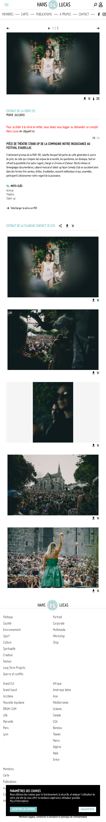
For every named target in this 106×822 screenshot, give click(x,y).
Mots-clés (16, 186)
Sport (6, 636)
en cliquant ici (27, 131)
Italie (55, 753)
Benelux (57, 728)
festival (9, 190)
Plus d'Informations (19, 801)
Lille (5, 715)
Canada (57, 715)
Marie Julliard (15, 115)
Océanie (57, 709)
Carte (24, 14)
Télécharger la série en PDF (23, 208)
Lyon (5, 734)
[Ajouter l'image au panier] (89, 98)
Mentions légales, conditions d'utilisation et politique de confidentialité (53, 817)
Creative (8, 655)
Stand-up (10, 198)
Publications (44, 14)
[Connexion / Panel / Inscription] (101, 5)
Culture (7, 642)
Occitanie (8, 696)
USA (55, 721)
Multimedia (59, 630)
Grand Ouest (10, 690)
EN (98, 138)
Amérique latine (62, 690)
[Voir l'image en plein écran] (98, 98)
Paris (6, 728)
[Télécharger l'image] (85, 98)
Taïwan (57, 734)
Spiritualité (9, 649)
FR (94, 138)
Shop (56, 642)
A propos (65, 14)
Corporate (58, 623)
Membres (7, 14)
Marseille (8, 721)
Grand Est (8, 683)
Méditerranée (60, 702)
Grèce (56, 759)
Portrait (57, 617)
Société (7, 623)
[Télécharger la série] (67, 226)
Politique (8, 617)
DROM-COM (9, 709)
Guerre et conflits (13, 674)
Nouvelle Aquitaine (13, 702)
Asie (55, 696)
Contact (84, 14)
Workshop (59, 636)
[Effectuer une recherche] (95, 5)
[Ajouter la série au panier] (73, 226)
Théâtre (10, 194)
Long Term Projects (14, 668)
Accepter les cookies (23, 809)
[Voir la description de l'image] (93, 98)
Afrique (57, 683)
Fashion (7, 661)
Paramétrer (87, 809)
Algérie (57, 747)
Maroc (56, 740)
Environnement (12, 630)
